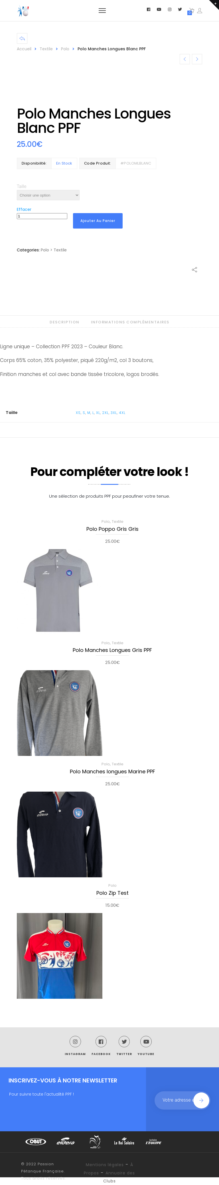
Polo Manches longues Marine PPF (112, 772)
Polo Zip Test (112, 893)
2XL (105, 412)
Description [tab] (65, 322)
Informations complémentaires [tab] (130, 322)
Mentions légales (105, 1165)
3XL (114, 412)
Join (201, 1100)
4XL (122, 412)
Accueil (24, 49)
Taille (22, 186)
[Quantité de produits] (42, 216)
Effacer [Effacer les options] (24, 209)
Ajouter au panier (97, 220)
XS (78, 412)
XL (98, 412)
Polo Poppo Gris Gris (112, 529)
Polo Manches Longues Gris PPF (112, 650)
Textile (46, 49)
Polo (65, 49)
